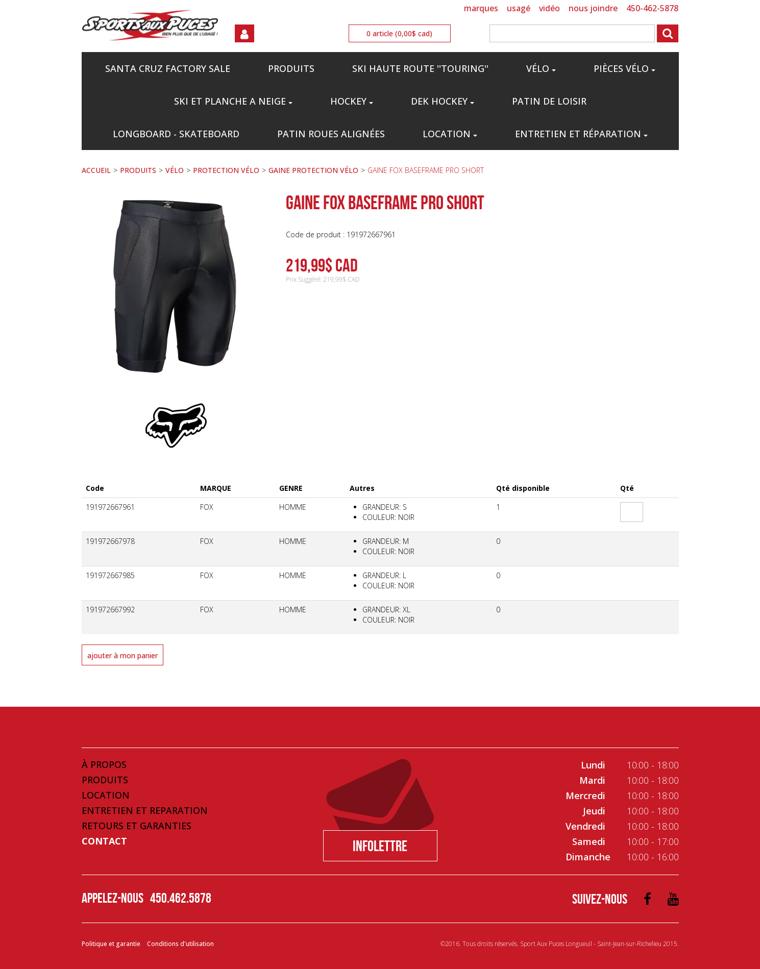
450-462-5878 (652, 8)
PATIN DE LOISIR (549, 101)
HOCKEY (351, 101)
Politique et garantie (111, 943)
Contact (104, 841)
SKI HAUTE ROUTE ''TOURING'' (420, 68)
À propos (104, 764)
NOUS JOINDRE (593, 8)
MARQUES (481, 8)
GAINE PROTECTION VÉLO (313, 170)
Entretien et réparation (581, 134)
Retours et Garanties (136, 825)
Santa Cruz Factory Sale (167, 68)
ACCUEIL (96, 170)
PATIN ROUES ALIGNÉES (331, 134)
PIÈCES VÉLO (624, 68)
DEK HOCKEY (442, 101)
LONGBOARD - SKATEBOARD (176, 134)
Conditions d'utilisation (180, 943)
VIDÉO (549, 8)
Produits (105, 780)
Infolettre (380, 845)
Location (450, 134)
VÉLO (541, 68)
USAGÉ (518, 8)
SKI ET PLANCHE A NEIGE (233, 101)
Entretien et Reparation (145, 810)
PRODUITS (291, 68)
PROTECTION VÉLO (226, 170)
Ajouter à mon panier (122, 655)
